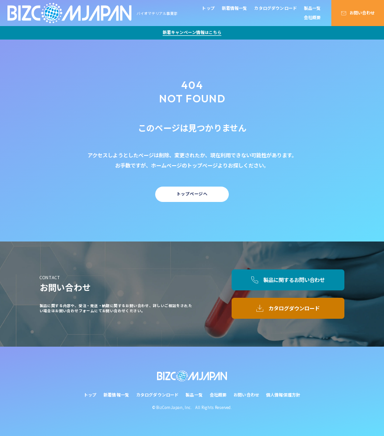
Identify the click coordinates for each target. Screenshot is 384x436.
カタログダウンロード (275, 8)
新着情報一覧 (234, 8)
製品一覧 (312, 8)
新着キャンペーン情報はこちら (192, 32)
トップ (208, 8)
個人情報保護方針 (283, 395)
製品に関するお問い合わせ (294, 279)
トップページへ (192, 194)
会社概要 (312, 17)
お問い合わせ (362, 13)
